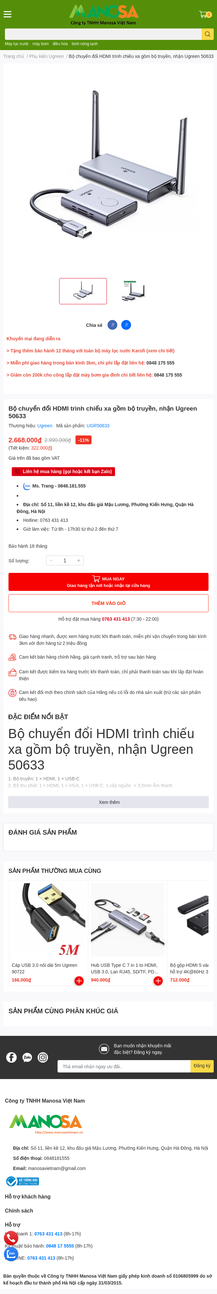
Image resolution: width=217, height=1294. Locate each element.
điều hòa (60, 43)
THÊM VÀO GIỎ (108, 603)
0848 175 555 (160, 362)
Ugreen (45, 425)
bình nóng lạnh (85, 43)
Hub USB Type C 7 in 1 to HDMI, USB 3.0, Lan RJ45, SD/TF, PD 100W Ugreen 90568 (124, 971)
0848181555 (57, 1158)
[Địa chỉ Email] (136, 1066)
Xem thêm (109, 802)
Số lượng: (18, 560)
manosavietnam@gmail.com (57, 1168)
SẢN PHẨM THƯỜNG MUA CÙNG (54, 870)
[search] (208, 34)
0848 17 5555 (60, 1246)
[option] (83, 291)
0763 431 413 (116, 619)
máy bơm (41, 43)
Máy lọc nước (17, 43)
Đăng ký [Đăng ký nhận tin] (202, 1065)
